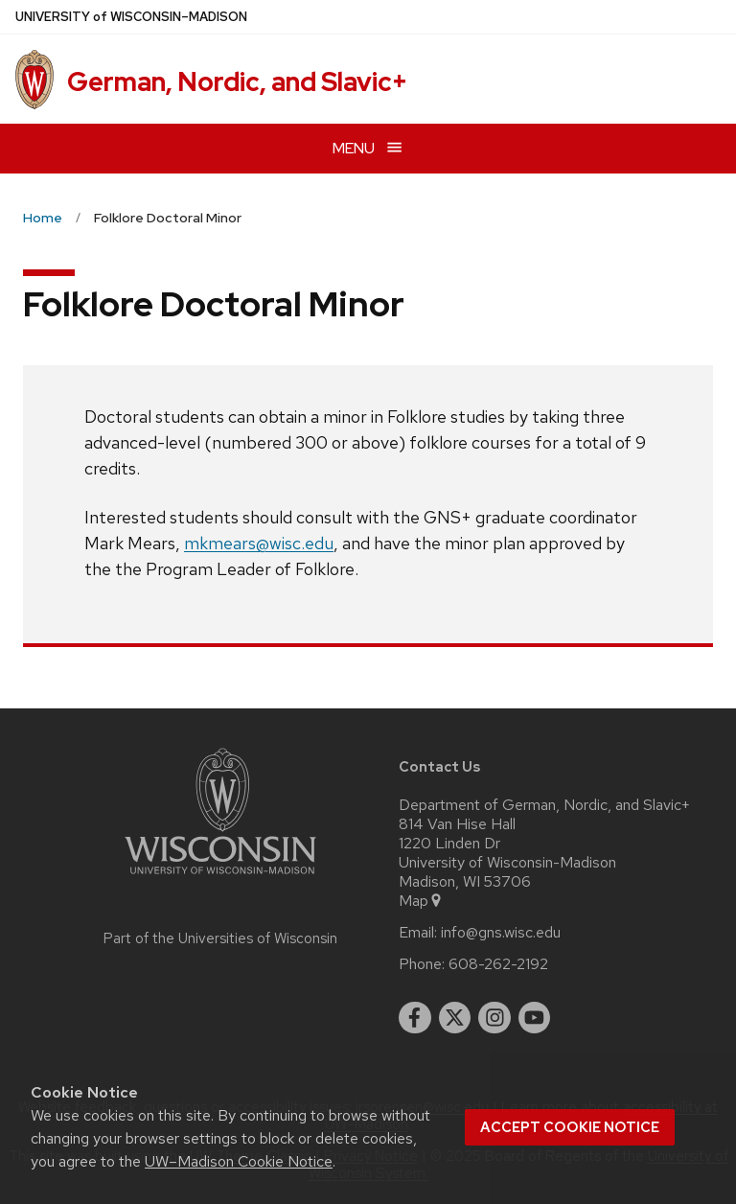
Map (421, 901)
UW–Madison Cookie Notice (239, 1161)
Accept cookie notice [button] (569, 1127)
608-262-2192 (498, 964)
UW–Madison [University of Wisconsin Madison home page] (131, 17)
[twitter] (455, 1018)
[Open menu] (368, 148)
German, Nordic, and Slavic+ (237, 81)
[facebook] (415, 1018)
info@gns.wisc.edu (501, 932)
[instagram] (494, 1018)
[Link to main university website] (220, 878)
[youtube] (534, 1018)
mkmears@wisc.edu (259, 543)
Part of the (220, 938)
